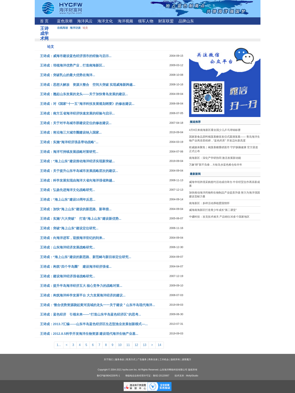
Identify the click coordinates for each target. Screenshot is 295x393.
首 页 (44, 21)
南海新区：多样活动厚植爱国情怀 (209, 203)
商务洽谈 (153, 359)
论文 (85, 27)
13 (144, 345)
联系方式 (130, 359)
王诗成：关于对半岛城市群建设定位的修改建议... (76, 123)
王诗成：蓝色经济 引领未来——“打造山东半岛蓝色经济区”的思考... (90, 314)
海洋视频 (125, 21)
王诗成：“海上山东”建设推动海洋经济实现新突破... (77, 161)
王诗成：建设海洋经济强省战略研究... (67, 276)
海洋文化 (105, 21)
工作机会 (164, 359)
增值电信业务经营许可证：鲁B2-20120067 (147, 375)
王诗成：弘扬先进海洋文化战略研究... (67, 190)
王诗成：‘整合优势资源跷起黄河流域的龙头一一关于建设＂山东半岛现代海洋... (97, 305)
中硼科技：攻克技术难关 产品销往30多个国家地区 (219, 216)
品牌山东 (186, 21)
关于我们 (108, 359)
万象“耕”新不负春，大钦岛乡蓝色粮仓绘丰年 (215, 164)
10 (120, 345)
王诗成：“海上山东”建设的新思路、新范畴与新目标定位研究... (85, 257)
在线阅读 (62, 27)
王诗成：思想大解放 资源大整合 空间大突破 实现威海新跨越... (87, 85)
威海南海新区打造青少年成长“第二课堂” (213, 209)
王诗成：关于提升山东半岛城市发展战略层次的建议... (79, 171)
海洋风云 (85, 21)
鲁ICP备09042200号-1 (108, 375)
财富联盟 (166, 21)
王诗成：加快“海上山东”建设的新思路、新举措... (76, 209)
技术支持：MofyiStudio (186, 375)
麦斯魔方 (186, 359)
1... (59, 345)
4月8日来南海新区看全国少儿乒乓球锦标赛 (215, 129)
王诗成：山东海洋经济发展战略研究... (67, 247)
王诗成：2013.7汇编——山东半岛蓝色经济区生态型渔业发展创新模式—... (94, 324)
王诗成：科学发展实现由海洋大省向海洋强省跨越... (77, 180)
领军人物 (145, 21)
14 (159, 345)
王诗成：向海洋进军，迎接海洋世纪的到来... (72, 238)
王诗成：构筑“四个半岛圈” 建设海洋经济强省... (76, 266)
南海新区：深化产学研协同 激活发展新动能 (215, 157)
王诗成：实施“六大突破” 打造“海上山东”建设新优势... (80, 218)
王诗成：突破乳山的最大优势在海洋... (67, 75)
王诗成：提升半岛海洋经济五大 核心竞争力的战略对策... (81, 286)
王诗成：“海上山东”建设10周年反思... (68, 199)
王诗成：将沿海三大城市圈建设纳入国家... (71, 132)
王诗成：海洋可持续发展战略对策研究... (69, 152)
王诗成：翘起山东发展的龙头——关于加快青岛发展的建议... (84, 94)
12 (136, 345)
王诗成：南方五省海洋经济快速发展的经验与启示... (77, 113)
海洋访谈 (75, 27)
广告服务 (142, 359)
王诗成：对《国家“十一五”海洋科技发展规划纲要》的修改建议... (87, 104)
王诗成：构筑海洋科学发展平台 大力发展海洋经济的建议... (83, 295)
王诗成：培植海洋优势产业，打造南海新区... (72, 65)
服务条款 (119, 359)
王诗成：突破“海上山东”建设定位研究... (69, 228)
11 (128, 345)
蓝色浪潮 (64, 21)
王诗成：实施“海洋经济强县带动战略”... (69, 142)
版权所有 (175, 359)
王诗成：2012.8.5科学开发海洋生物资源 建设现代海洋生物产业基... (89, 334)
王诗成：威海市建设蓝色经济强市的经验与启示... (76, 56)
